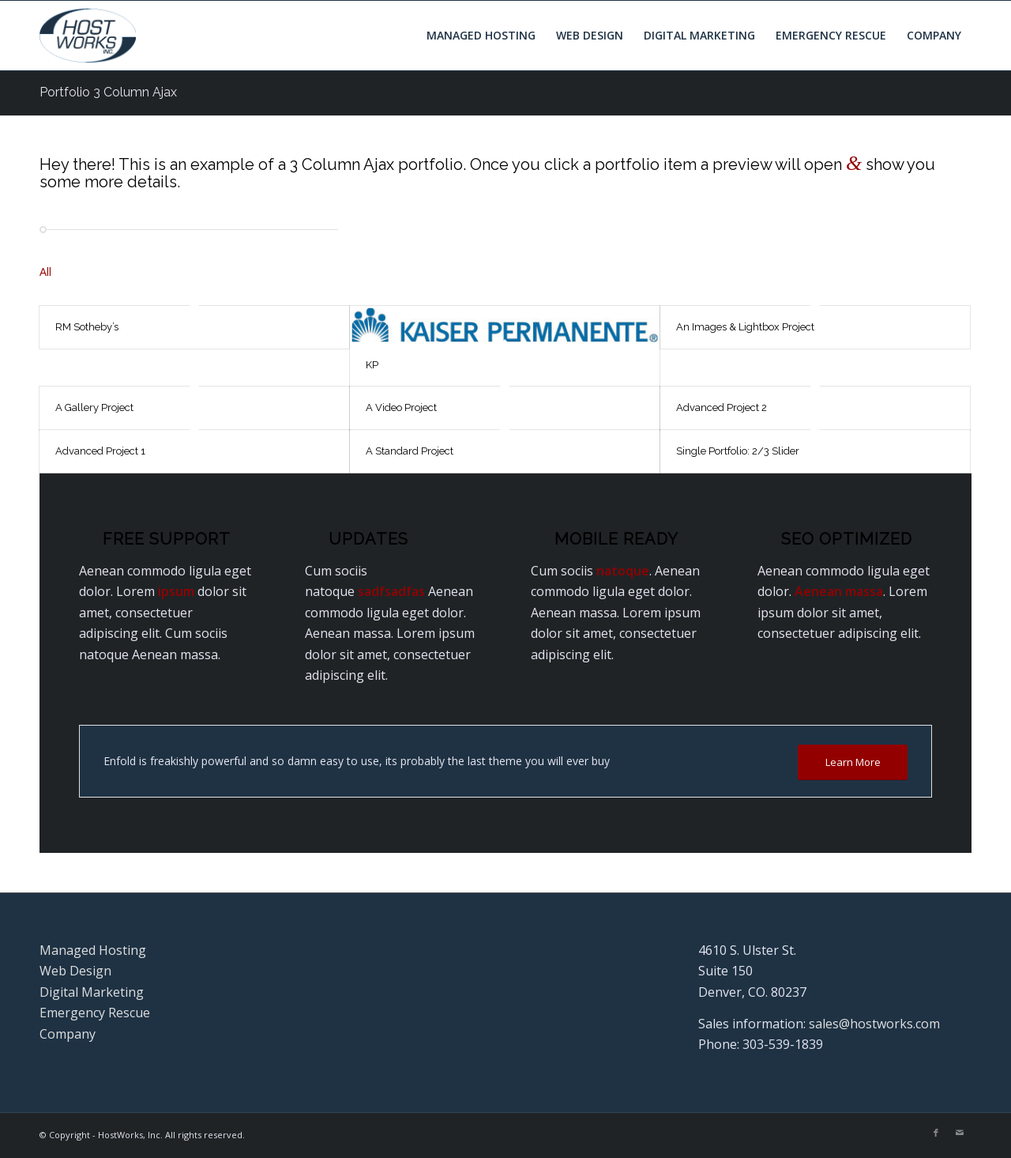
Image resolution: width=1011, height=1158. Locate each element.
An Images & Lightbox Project (745, 327)
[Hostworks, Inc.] (87, 35)
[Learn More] (853, 762)
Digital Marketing (91, 992)
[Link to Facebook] (936, 1133)
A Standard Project (409, 451)
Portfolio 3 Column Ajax (108, 92)
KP (372, 365)
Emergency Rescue (94, 1012)
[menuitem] (481, 35)
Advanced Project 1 (100, 451)
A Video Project (401, 407)
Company (67, 1034)
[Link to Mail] (960, 1133)
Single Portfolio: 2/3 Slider (737, 451)
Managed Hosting (92, 950)
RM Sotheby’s (86, 327)
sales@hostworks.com (874, 1023)
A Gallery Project (94, 407)
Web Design (75, 970)
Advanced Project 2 (721, 407)
